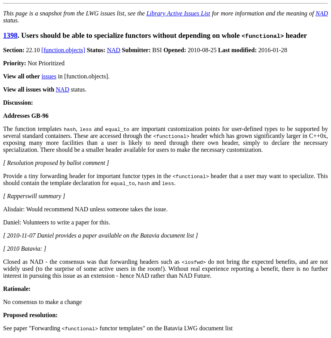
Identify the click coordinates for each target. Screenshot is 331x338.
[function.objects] (63, 50)
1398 (10, 35)
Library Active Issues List (178, 13)
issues (48, 76)
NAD (322, 13)
